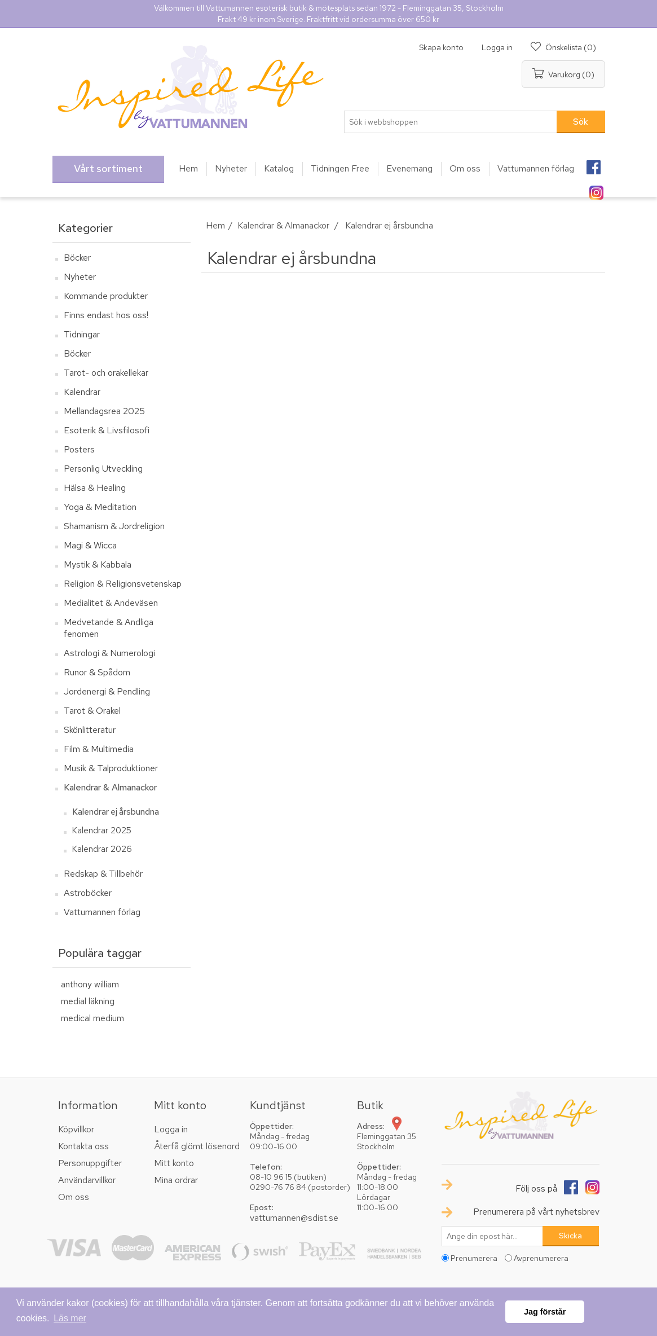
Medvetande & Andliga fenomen (108, 628)
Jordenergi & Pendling (107, 691)
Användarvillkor (87, 1180)
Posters (79, 449)
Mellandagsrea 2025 (104, 411)
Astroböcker (88, 893)
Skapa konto (441, 47)
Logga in (497, 47)
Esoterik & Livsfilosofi (106, 430)
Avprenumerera (541, 1258)
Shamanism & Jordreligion (114, 526)
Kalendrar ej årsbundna (115, 812)
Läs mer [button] (70, 1318)
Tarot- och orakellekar (106, 373)
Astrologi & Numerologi (109, 653)
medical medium (92, 1018)
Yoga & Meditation (100, 507)
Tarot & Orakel (92, 711)
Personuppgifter (90, 1163)
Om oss (73, 1197)
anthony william (90, 984)
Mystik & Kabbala (97, 564)
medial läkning (87, 1001)
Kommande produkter (106, 296)
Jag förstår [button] (545, 1311)
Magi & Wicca (90, 545)
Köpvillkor (76, 1129)
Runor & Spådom (97, 672)
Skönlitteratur (90, 730)
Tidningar (82, 334)
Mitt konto (174, 1163)
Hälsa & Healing (95, 488)
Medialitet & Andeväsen (111, 603)
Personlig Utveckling (103, 468)
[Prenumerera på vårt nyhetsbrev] (492, 1236)
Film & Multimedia (99, 749)
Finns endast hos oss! (106, 315)
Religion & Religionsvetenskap (123, 584)
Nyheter (80, 277)
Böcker (77, 257)
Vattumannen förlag (102, 912)
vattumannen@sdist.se (294, 1218)
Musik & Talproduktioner (111, 768)
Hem (215, 225)
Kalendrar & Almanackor (110, 787)
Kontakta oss (83, 1146)
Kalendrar (82, 392)
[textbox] (450, 122)
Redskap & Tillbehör (103, 874)
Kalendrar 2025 (101, 830)
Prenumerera (474, 1258)
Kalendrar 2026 (102, 849)
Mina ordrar (176, 1180)
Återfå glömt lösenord (197, 1146)
